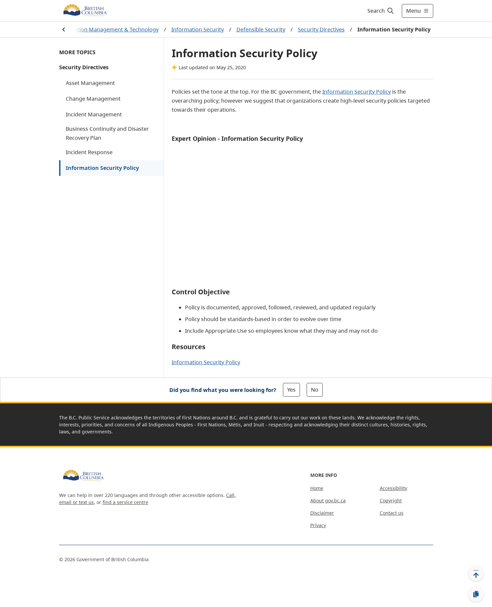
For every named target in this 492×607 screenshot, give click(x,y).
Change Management (93, 98)
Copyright (391, 500)
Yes (291, 389)
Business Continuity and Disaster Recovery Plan (107, 133)
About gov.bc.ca (328, 500)
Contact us (391, 513)
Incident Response (89, 152)
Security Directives (321, 29)
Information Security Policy (102, 168)
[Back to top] (476, 573)
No (314, 389)
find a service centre (125, 502)
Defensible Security (260, 29)
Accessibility (393, 488)
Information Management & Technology (108, 29)
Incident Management (94, 114)
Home (316, 488)
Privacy (318, 525)
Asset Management (90, 83)
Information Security (197, 29)
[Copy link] (476, 594)
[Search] (380, 10)
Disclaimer (322, 513)
